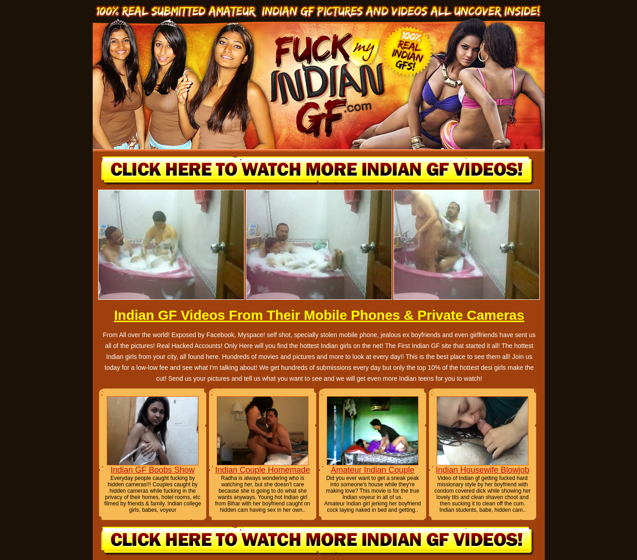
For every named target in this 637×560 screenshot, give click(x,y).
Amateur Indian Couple (372, 469)
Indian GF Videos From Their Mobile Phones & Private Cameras (319, 315)
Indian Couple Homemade (262, 469)
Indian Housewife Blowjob (482, 469)
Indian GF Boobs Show (152, 469)
